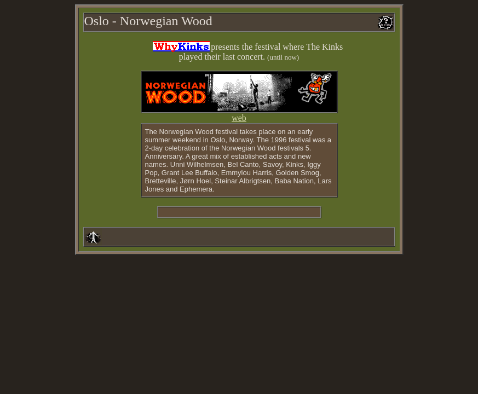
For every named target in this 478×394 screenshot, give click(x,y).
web (239, 118)
